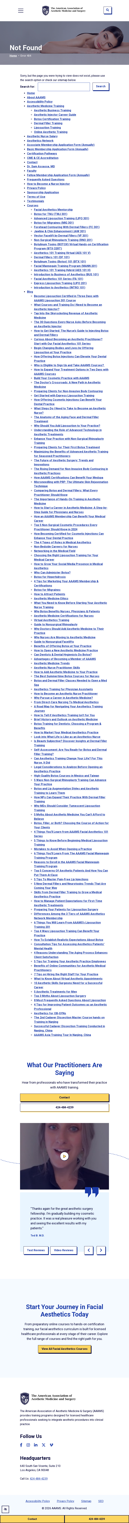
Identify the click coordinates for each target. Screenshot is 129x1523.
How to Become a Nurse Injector (48, 184)
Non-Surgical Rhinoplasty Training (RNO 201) (63, 240)
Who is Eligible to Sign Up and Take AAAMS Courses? (69, 365)
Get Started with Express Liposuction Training (64, 395)
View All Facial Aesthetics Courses (65, 1349)
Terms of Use (36, 196)
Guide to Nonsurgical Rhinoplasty (55, 624)
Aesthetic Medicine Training (45, 106)
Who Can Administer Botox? (52, 572)
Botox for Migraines (47, 589)
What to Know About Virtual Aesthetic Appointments (68, 978)
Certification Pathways (42, 153)
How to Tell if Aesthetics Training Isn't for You (64, 715)
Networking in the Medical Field (54, 551)
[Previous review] (88, 1250)
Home (13, 55)
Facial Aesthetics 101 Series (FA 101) (58, 278)
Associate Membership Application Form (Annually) (60, 145)
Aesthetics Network (40, 140)
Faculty (31, 170)
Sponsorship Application (43, 192)
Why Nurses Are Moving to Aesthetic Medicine (65, 637)
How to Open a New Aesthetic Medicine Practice (66, 650)
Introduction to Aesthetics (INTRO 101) (59, 287)
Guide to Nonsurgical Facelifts (54, 641)
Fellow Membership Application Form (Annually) (58, 175)
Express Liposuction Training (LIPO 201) (60, 283)
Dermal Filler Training (48, 123)
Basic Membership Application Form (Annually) (57, 149)
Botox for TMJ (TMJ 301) (50, 214)
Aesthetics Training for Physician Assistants (63, 689)
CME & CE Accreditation (42, 158)
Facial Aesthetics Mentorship (53, 209)
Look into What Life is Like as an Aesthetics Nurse (67, 737)
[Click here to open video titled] (64, 1156)
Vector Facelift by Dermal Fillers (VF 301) (61, 235)
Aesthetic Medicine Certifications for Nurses (64, 615)
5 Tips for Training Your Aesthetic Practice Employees (70, 961)
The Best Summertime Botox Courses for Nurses (66, 676)
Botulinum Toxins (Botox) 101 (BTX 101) (60, 261)
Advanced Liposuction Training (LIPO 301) (61, 218)
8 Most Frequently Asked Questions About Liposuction (70, 1000)
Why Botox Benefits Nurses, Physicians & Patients (67, 611)
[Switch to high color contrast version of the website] (5, 1509)
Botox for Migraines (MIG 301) (54, 222)
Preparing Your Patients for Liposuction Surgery (66, 909)
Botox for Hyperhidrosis (50, 577)
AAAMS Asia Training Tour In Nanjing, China (62, 1035)
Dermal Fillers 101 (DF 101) (52, 257)
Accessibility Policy (39, 101)
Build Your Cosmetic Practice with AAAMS (61, 378)
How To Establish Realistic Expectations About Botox (68, 939)
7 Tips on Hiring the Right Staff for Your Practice (66, 974)
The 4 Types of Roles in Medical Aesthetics (62, 542)
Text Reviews (36, 1250)
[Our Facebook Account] (21, 1445)
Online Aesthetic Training (50, 132)
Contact (32, 1518)
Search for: (27, 86)
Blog (30, 291)
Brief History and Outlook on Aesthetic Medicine (66, 719)
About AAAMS (36, 97)
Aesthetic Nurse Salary (42, 136)
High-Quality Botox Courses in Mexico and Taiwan (66, 775)
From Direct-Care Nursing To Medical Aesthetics (66, 702)
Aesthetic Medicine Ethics (51, 598)
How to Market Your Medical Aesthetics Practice (66, 732)
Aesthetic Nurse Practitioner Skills (57, 667)
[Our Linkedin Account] (35, 1445)
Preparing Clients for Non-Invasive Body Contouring (68, 391)
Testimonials (35, 201)
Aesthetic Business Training (52, 110)
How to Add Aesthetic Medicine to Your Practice (66, 672)
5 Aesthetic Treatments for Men (55, 991)
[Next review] (101, 1250)
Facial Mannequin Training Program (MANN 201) (65, 266)
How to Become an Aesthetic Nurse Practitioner (66, 693)
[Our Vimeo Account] (51, 1445)
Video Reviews (63, 1250)
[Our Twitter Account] (43, 1445)
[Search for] (64, 87)
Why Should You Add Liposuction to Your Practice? (67, 425)
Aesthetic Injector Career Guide (55, 114)
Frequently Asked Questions (45, 179)
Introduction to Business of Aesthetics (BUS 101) (66, 274)
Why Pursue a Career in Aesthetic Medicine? (63, 697)
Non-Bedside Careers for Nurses (56, 546)
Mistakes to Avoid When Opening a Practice (63, 849)
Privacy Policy (36, 188)
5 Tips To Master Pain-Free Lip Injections (61, 879)
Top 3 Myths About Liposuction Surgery (60, 996)
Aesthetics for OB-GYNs (50, 1013)
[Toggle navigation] (20, 10)
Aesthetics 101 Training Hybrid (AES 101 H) (62, 270)
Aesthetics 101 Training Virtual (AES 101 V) (62, 253)
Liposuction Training (47, 127)
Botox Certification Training (52, 119)
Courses (32, 205)
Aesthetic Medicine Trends (52, 663)
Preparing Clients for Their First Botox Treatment (67, 447)
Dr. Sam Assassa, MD (41, 166)
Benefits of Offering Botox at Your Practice (63, 646)
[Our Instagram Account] (28, 1445)
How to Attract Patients (49, 594)
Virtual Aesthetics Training (51, 620)
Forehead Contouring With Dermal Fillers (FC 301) (67, 227)
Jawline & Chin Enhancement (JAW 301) (60, 231)
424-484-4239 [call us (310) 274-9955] (97, 1518)
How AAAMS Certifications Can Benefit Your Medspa (68, 477)
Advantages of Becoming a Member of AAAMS (65, 659)
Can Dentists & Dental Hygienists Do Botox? (63, 654)
